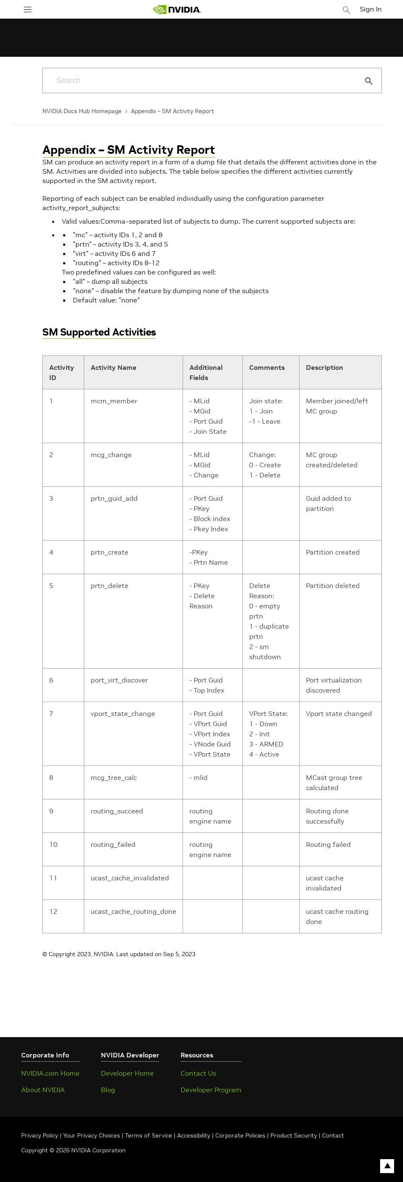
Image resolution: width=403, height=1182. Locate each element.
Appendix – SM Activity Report (172, 111)
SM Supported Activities (99, 332)
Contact (333, 1135)
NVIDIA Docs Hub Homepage (82, 111)
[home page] (177, 9)
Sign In (371, 9)
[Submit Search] (364, 81)
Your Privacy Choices (91, 1135)
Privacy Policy (40, 1135)
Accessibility (193, 1135)
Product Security (293, 1135)
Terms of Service (148, 1135)
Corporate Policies (240, 1135)
